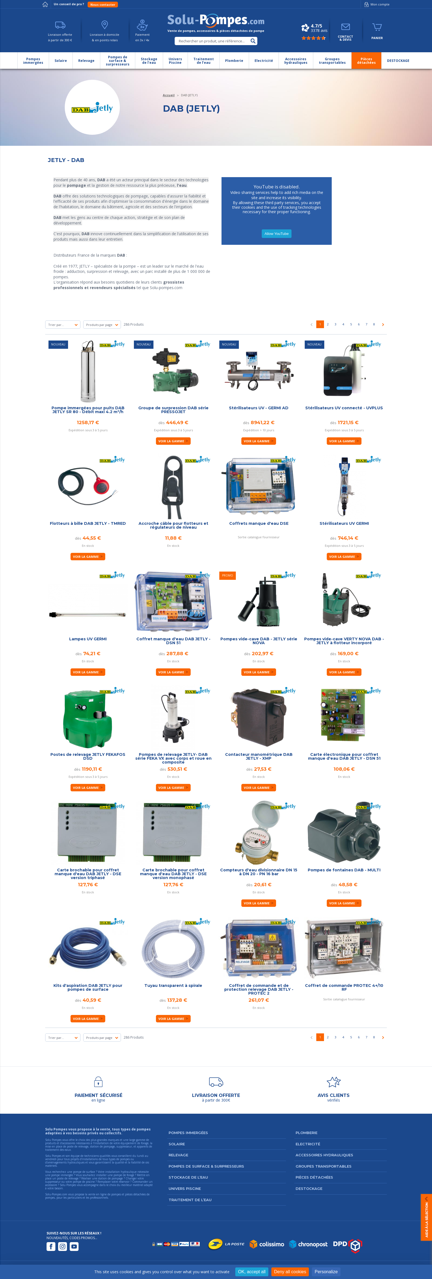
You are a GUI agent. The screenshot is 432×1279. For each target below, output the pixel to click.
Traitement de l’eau (190, 1200)
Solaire (177, 1144)
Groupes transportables (324, 1166)
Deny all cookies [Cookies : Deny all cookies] (290, 1271)
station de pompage (110, 1178)
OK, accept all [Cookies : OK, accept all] (252, 1271)
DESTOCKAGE (309, 1188)
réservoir (124, 1182)
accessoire (51, 1185)
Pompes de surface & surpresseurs (206, 1166)
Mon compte (376, 4)
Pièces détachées (314, 1177)
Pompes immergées (188, 1132)
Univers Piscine (185, 1188)
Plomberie (306, 1132)
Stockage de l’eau (188, 1177)
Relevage (178, 1155)
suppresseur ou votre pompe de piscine (70, 1182)
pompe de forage (124, 1175)
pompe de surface (84, 1172)
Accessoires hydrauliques (324, 1155)
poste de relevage (68, 1178)
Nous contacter (102, 4)
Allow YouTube (276, 234)
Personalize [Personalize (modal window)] (326, 1271)
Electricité (308, 1144)
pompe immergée (62, 1175)
